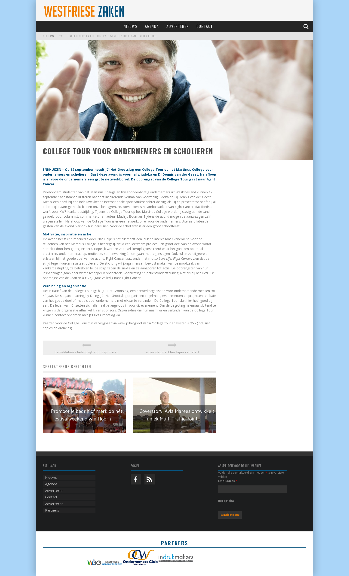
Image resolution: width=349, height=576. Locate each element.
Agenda (152, 26)
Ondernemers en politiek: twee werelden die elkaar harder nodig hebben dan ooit (123, 36)
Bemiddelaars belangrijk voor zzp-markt (86, 352)
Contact (204, 26)
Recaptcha (226, 501)
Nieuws (131, 26)
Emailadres (227, 481)
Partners (52, 510)
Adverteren (177, 26)
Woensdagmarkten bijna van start (172, 352)
